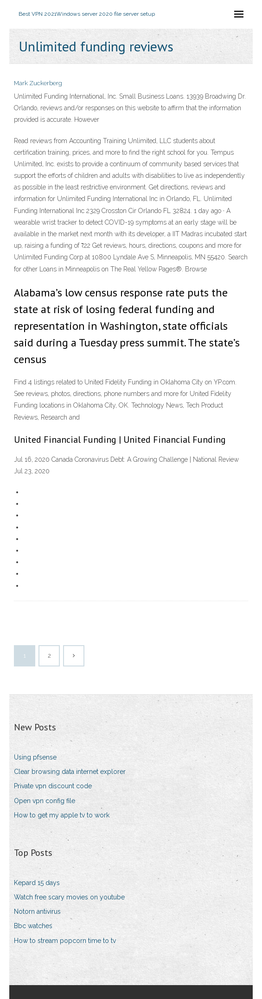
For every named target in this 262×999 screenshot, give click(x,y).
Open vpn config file (44, 800)
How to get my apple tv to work (61, 815)
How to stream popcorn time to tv (65, 940)
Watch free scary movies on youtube (69, 897)
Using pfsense (35, 757)
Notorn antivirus (37, 911)
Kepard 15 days (37, 882)
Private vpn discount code (53, 786)
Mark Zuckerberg (38, 83)
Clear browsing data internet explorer (70, 771)
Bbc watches (33, 926)
